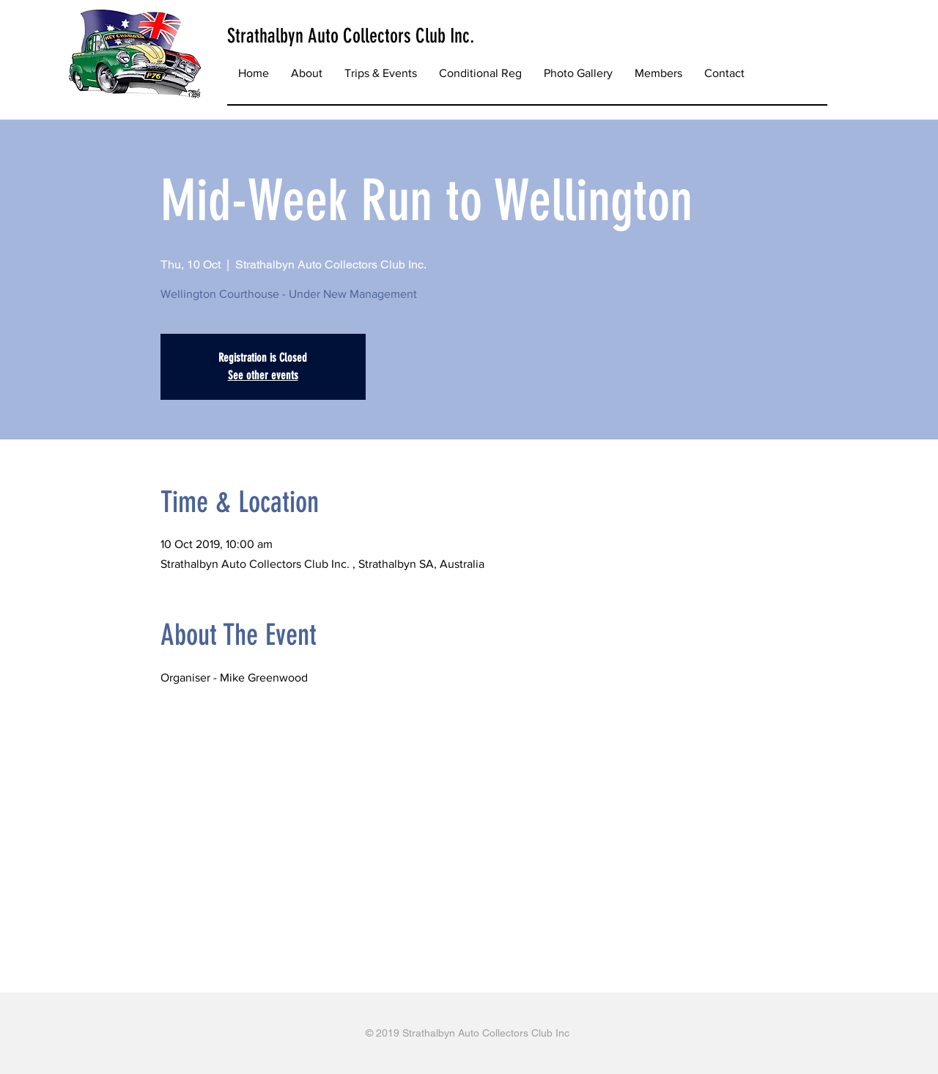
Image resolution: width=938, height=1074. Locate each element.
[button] (380, 73)
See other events (263, 375)
